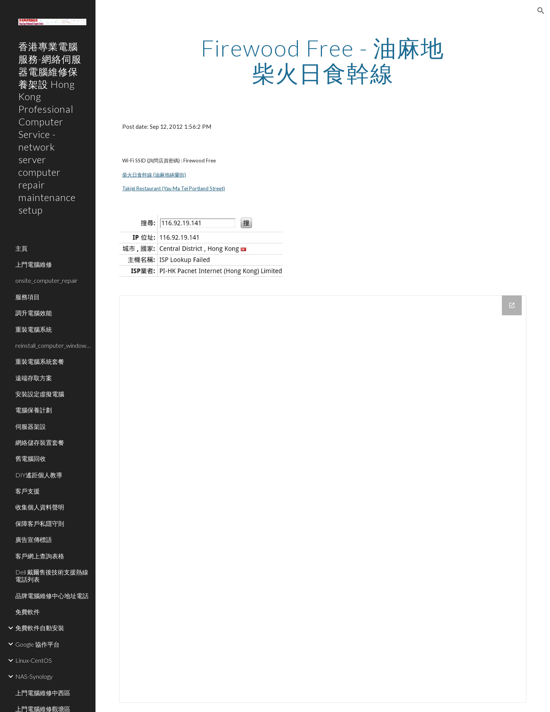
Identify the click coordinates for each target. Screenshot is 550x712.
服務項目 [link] (27, 296)
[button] (541, 11)
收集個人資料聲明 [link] (39, 507)
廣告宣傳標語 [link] (33, 539)
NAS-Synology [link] (34, 676)
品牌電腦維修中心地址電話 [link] (52, 595)
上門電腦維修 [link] (33, 264)
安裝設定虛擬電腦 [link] (39, 393)
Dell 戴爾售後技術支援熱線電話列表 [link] (51, 575)
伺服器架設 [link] (30, 426)
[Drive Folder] (323, 499)
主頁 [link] (21, 248)
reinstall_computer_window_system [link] (53, 345)
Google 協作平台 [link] (37, 644)
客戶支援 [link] (27, 491)
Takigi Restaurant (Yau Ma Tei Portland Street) (173, 188)
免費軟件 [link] (27, 611)
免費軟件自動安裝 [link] (39, 627)
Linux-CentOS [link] (33, 660)
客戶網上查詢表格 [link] (39, 556)
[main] (323, 60)
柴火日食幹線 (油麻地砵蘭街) (154, 175)
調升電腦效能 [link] (33, 312)
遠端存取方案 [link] (33, 377)
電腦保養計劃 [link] (33, 410)
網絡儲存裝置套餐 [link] (39, 442)
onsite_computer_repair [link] (46, 280)
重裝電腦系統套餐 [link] (39, 361)
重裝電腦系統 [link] (33, 329)
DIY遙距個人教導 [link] (38, 474)
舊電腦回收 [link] (30, 458)
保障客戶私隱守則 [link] (39, 523)
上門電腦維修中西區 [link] (42, 692)
